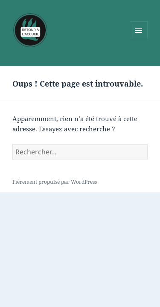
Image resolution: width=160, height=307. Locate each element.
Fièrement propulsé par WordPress (54, 181)
